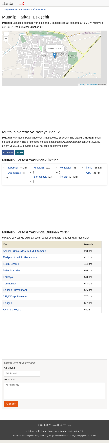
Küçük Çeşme (11, 264)
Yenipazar (65, 167)
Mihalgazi (39, 167)
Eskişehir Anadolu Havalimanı (20, 257)
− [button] (6, 39)
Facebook (8, 152)
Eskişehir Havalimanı (15, 290)
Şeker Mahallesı (12, 270)
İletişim (31, 434)
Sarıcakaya (40, 176)
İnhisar (64, 176)
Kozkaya (8, 277)
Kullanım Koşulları (47, 434)
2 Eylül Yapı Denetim (15, 296)
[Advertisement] (54, 107)
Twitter (19, 152)
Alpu (88, 172)
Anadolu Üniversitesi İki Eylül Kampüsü (25, 251)
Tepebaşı (13, 167)
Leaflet (81, 85)
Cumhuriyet (9, 283)
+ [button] (6, 34)
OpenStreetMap (92, 85)
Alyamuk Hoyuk (12, 309)
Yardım (63, 434)
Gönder (11, 406)
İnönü (89, 167)
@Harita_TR (76, 434)
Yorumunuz (10, 379)
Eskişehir (8, 303)
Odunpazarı (14, 172)
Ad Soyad (9, 367)
